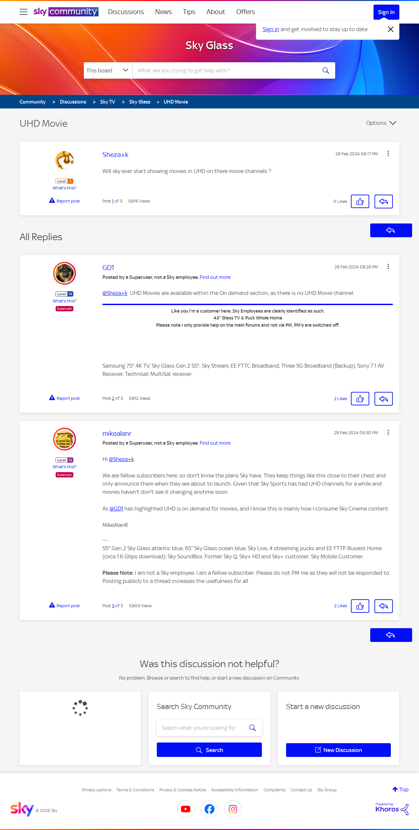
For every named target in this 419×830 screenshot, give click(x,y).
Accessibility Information (234, 789)
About (216, 12)
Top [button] (404, 789)
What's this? (64, 187)
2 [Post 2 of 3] (113, 398)
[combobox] (224, 70)
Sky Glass (209, 45)
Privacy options (96, 789)
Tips (189, 12)
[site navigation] (23, 11)
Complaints (274, 789)
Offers (245, 12)
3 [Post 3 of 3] (113, 605)
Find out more (215, 277)
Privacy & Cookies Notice (182, 789)
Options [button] (376, 123)
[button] (388, 153)
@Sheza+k (114, 293)
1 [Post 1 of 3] (113, 201)
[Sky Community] (66, 12)
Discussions (126, 12)
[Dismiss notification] (391, 29)
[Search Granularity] (108, 70)
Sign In (386, 12)
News (163, 12)
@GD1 (116, 508)
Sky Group (327, 789)
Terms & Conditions (135, 789)
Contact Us (301, 789)
